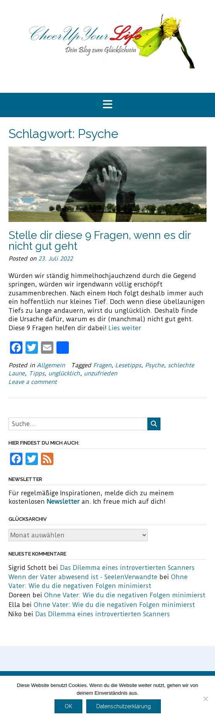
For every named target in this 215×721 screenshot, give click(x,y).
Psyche (154, 365)
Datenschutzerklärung (123, 706)
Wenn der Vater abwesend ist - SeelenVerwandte (83, 577)
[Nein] (205, 698)
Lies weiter (125, 328)
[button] (107, 105)
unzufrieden (100, 373)
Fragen (102, 365)
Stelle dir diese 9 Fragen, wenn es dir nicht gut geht (100, 240)
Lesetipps (128, 365)
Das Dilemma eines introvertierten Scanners (127, 567)
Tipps (36, 373)
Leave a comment (33, 381)
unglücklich (64, 373)
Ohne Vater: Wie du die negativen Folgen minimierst (124, 595)
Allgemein (51, 365)
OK (68, 706)
